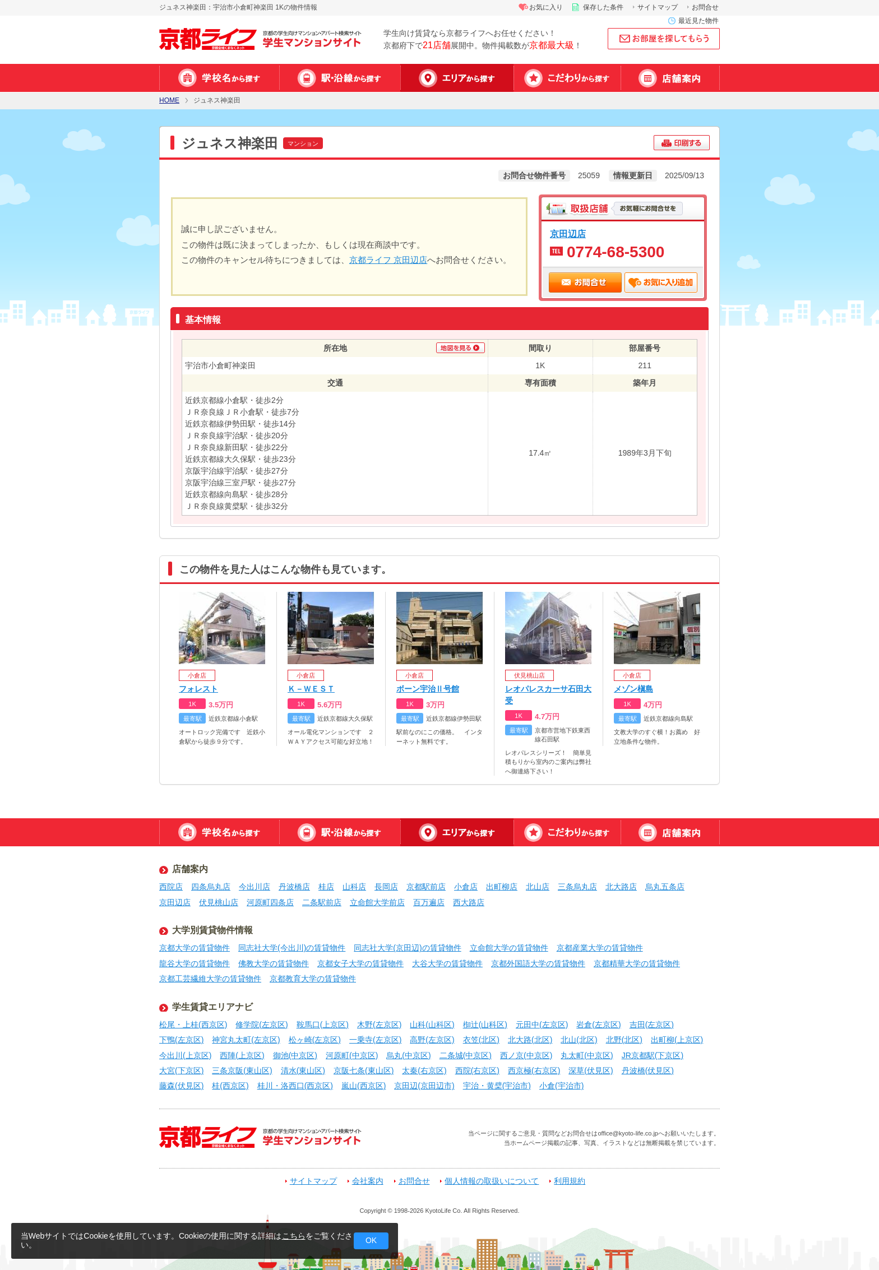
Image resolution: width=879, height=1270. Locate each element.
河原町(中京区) (352, 1055)
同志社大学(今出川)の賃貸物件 (291, 947)
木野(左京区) (379, 1024)
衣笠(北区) (481, 1039)
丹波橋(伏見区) (648, 1070)
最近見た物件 (698, 21)
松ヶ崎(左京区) (315, 1039)
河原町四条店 (270, 902)
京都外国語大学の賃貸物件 (538, 963)
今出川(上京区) (185, 1055)
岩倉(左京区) (598, 1024)
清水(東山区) (303, 1070)
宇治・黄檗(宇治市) (497, 1085)
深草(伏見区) (590, 1070)
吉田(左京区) (652, 1024)
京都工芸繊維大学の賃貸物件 (210, 978)
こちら (294, 1235)
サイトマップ (657, 7)
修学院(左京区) (261, 1024)
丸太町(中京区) (587, 1055)
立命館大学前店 (377, 902)
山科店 (354, 886)
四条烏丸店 (210, 886)
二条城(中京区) (466, 1055)
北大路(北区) (530, 1039)
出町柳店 (501, 886)
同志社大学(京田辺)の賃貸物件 (407, 947)
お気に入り (546, 7)
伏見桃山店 (218, 902)
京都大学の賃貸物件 (194, 947)
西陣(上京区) (242, 1055)
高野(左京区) (432, 1039)
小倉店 (466, 886)
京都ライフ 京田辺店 (388, 260)
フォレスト (198, 688)
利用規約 (569, 1181)
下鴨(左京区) (181, 1039)
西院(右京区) (477, 1070)
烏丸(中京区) (408, 1055)
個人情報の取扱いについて (492, 1181)
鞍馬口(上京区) (323, 1024)
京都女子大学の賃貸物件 (360, 963)
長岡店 (386, 886)
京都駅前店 (426, 886)
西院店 (171, 886)
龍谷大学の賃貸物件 (194, 963)
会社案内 (367, 1181)
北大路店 (621, 886)
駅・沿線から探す (339, 78)
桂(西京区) (230, 1085)
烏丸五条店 (664, 886)
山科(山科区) (432, 1024)
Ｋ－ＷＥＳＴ (311, 688)
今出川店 (254, 886)
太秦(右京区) (424, 1070)
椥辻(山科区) (485, 1024)
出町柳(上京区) (677, 1039)
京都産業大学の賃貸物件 (600, 947)
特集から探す (567, 78)
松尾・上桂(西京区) (193, 1024)
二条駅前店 (321, 902)
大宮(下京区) (181, 1070)
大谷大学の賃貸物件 (447, 963)
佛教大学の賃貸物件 (273, 963)
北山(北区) (579, 1039)
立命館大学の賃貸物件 (509, 947)
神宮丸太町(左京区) (246, 1039)
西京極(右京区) (534, 1070)
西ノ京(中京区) (526, 1055)
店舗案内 (670, 78)
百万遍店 (429, 902)
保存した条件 (603, 7)
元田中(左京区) (542, 1024)
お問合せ (705, 7)
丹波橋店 (294, 886)
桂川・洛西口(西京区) (295, 1085)
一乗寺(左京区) (375, 1039)
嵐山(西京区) (363, 1085)
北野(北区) (624, 1039)
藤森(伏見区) (181, 1085)
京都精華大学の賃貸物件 (637, 963)
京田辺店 (568, 234)
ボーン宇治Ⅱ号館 (427, 688)
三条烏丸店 (577, 886)
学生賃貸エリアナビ (212, 1007)
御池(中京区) (295, 1055)
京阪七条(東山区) (364, 1070)
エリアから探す (456, 78)
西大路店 (468, 902)
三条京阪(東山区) (242, 1070)
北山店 (537, 886)
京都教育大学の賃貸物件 (313, 978)
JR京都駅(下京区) (652, 1055)
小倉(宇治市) (561, 1085)
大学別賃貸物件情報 (212, 930)
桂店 (326, 886)
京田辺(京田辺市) (424, 1085)
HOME (169, 100)
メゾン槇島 (633, 688)
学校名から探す (219, 78)
